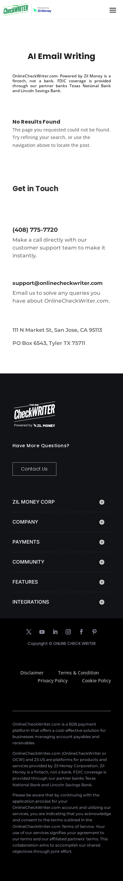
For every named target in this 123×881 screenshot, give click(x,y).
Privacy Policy (53, 680)
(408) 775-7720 (35, 229)
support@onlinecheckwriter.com (57, 283)
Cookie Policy (96, 680)
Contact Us (34, 469)
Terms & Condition (78, 673)
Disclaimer (32, 673)
